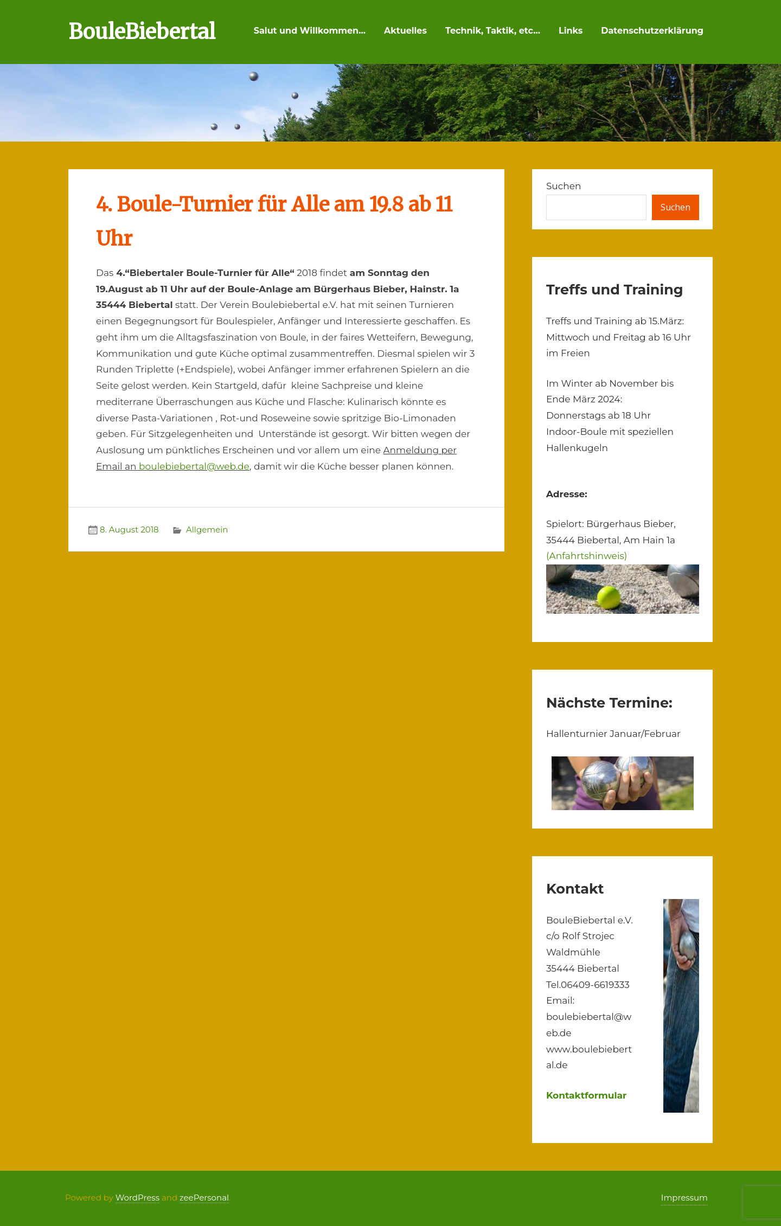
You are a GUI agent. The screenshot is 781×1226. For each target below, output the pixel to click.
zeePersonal (204, 1197)
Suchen (563, 186)
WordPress (137, 1197)
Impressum (684, 1197)
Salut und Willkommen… (310, 30)
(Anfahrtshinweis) (586, 555)
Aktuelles (405, 30)
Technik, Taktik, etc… (492, 30)
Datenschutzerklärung (652, 30)
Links (570, 30)
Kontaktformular (586, 1095)
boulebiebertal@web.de (194, 466)
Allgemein (207, 529)
